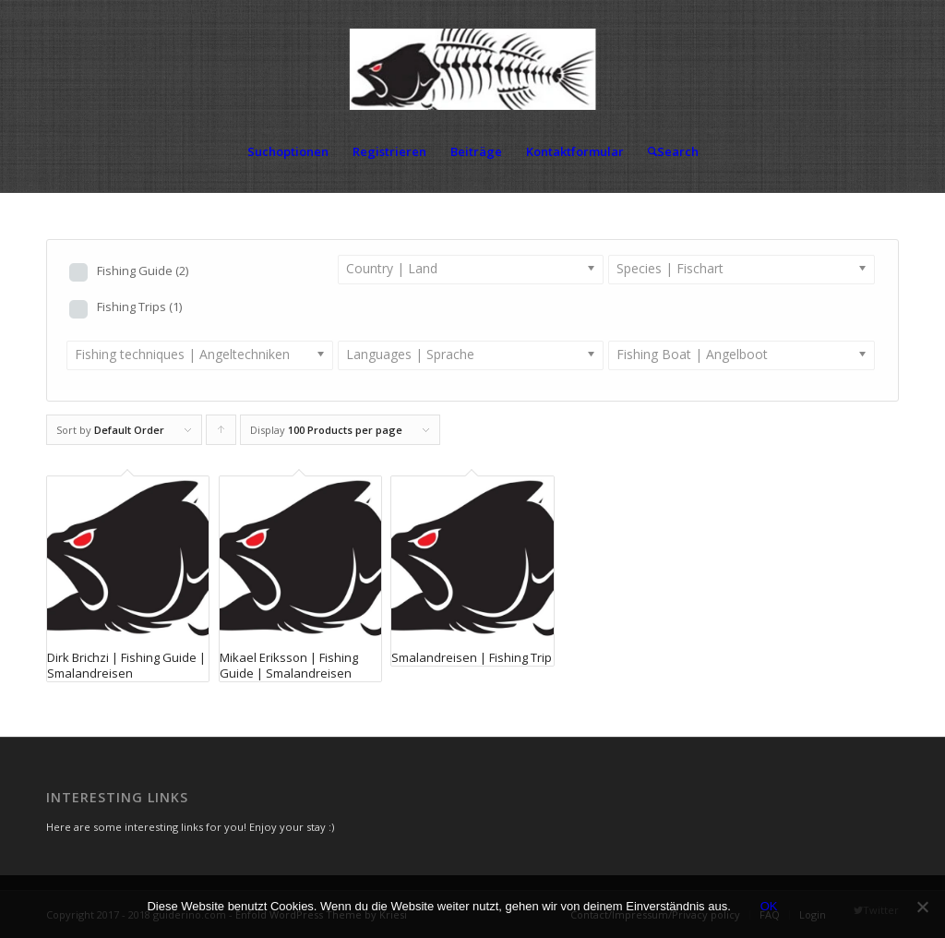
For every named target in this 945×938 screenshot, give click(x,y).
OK (769, 906)
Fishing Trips (139, 306)
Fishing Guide (142, 270)
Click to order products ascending (221, 434)
